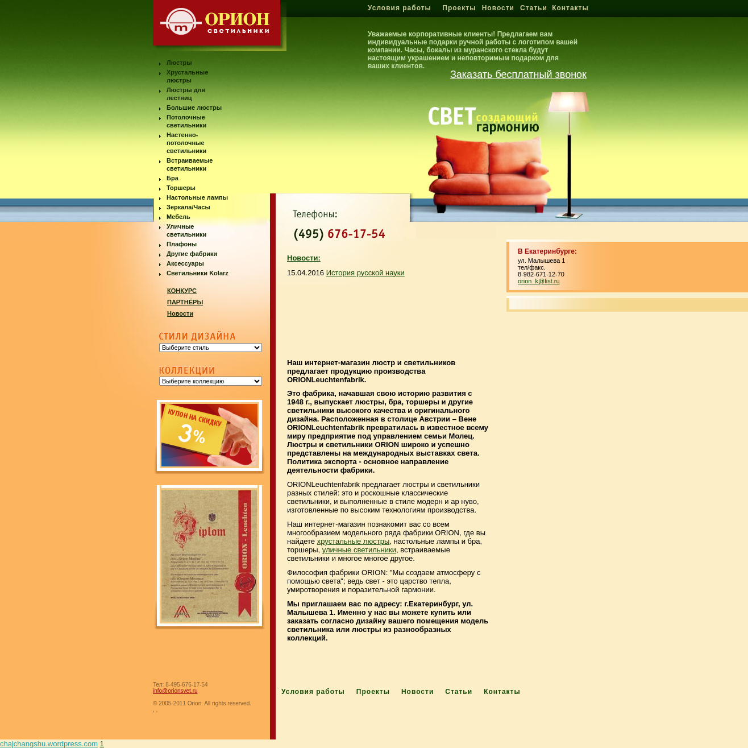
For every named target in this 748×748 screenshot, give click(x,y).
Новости (498, 8)
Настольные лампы (197, 197)
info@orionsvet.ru (175, 691)
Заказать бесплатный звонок (518, 74)
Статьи (533, 8)
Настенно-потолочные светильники (186, 142)
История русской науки (365, 272)
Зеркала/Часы (188, 207)
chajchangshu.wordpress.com (49, 743)
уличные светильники (359, 549)
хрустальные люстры (353, 541)
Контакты (570, 8)
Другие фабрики (192, 253)
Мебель (178, 216)
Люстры (179, 62)
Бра (172, 178)
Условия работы (399, 8)
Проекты (459, 8)
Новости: (304, 258)
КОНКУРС (182, 290)
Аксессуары (185, 263)
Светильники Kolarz (197, 273)
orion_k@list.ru (539, 281)
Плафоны (182, 244)
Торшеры (181, 187)
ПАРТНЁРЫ (185, 302)
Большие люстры (194, 107)
